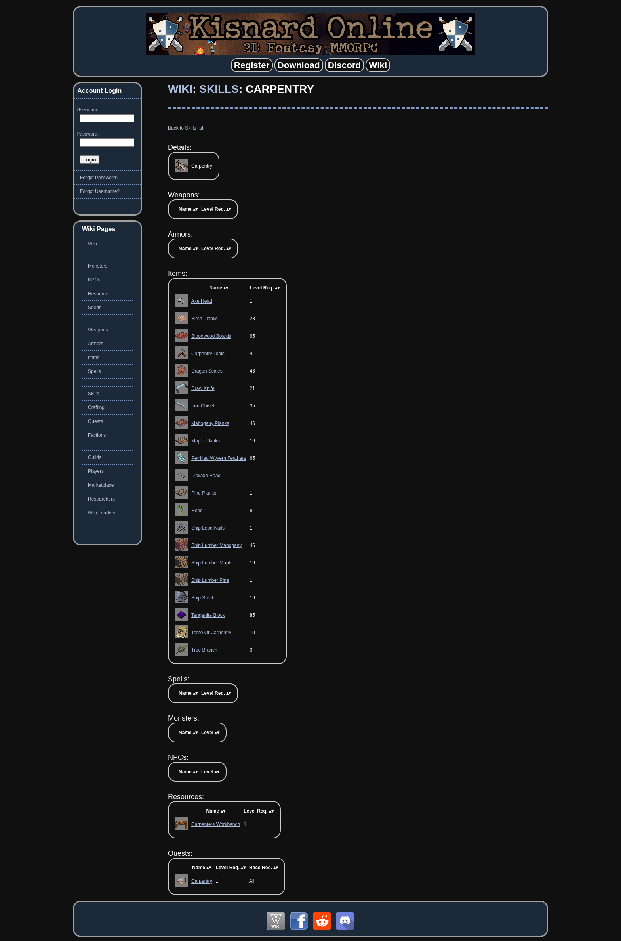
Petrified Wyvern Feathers (218, 458)
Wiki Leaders (101, 513)
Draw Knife (203, 388)
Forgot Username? (100, 191)
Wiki (180, 89)
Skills (219, 89)
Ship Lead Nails (208, 528)
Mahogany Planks (210, 423)
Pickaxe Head (206, 475)
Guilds (94, 457)
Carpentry (201, 881)
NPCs (94, 280)
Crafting (96, 407)
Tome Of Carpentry (211, 632)
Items (93, 357)
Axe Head (201, 301)
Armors (95, 343)
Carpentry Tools (208, 353)
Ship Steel (202, 598)
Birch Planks (204, 318)
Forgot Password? (99, 177)
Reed (197, 510)
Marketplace (101, 485)
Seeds (94, 307)
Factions (97, 435)
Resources (99, 293)
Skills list (194, 128)
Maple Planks (205, 441)
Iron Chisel (202, 406)
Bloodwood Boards (211, 336)
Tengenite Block (208, 615)
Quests (95, 421)
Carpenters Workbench (215, 824)
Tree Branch (204, 650)
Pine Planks (203, 493)
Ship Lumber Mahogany (216, 545)
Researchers (101, 499)
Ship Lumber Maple (211, 563)
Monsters (97, 266)
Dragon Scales (207, 371)
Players (96, 471)
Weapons (98, 330)
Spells (94, 371)
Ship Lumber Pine (210, 580)
